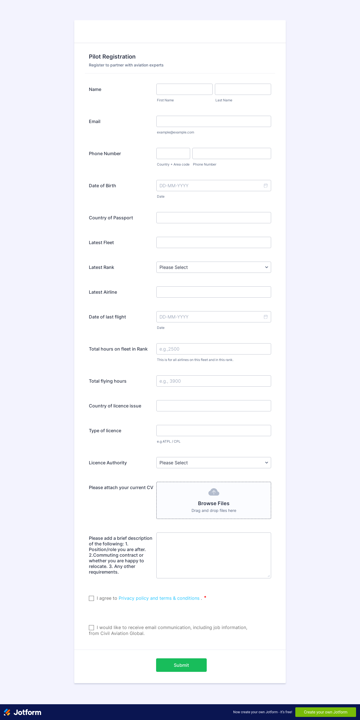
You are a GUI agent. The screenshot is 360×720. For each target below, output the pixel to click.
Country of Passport (111, 217)
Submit (181, 665)
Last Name (223, 100)
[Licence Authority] (213, 462)
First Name (165, 100)
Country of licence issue (115, 406)
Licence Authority (108, 462)
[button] (265, 185)
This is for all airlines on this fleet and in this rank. (195, 360)
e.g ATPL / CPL (169, 441)
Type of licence (105, 430)
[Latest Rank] (213, 267)
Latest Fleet (101, 242)
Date (161, 196)
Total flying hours (108, 381)
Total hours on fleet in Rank (118, 349)
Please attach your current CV (121, 487)
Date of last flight (107, 317)
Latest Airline (103, 292)
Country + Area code (173, 164)
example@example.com (175, 132)
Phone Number (105, 153)
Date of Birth (102, 185)
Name (95, 89)
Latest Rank (101, 267)
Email (94, 121)
